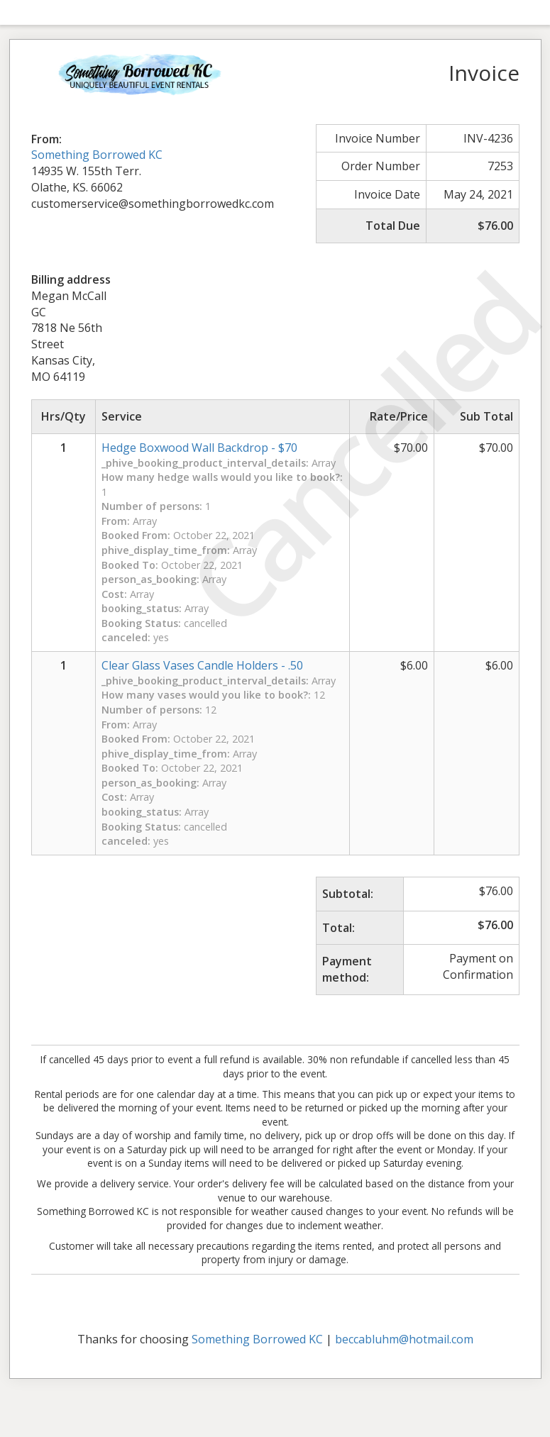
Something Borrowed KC (97, 154)
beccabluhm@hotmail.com (404, 1339)
